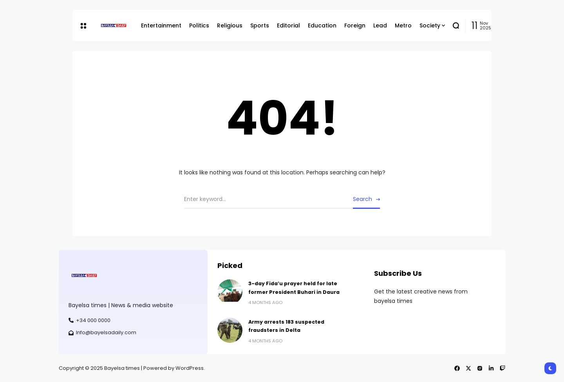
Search (362, 199)
